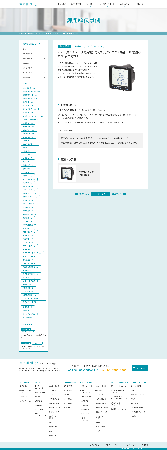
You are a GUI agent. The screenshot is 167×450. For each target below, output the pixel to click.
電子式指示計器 (54, 399)
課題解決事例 (29, 33)
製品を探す (23, 386)
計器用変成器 (53, 427)
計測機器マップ (136, 416)
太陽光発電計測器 (52, 417)
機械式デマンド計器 (55, 407)
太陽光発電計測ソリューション (116, 404)
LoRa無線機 (38, 405)
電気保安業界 (27, 58)
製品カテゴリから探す (25, 391)
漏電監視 (78, 46)
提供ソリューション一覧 (118, 386)
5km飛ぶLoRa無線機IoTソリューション (117, 391)
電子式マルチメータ (94, 46)
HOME (21, 33)
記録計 (51, 422)
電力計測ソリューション (118, 409)
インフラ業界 (27, 68)
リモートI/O (53, 395)
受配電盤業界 (64, 46)
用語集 (133, 399)
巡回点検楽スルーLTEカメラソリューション (119, 397)
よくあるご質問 (136, 386)
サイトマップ (131, 445)
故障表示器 (38, 397)
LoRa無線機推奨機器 (137, 407)
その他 (51, 431)
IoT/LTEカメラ (39, 409)
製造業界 (26, 63)
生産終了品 (52, 435)
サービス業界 (27, 73)
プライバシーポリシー (113, 445)
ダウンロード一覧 (87, 386)
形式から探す (24, 397)
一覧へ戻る (100, 194)
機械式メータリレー (55, 412)
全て (24, 49)
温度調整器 (38, 401)
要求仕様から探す (25, 401)
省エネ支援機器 (54, 386)
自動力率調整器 (40, 392)
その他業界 (26, 77)
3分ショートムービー (137, 395)
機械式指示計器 (54, 403)
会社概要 (145, 445)
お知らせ (133, 390)
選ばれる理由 (135, 403)
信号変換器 (52, 390)
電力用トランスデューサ (40, 415)
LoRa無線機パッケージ (138, 412)
